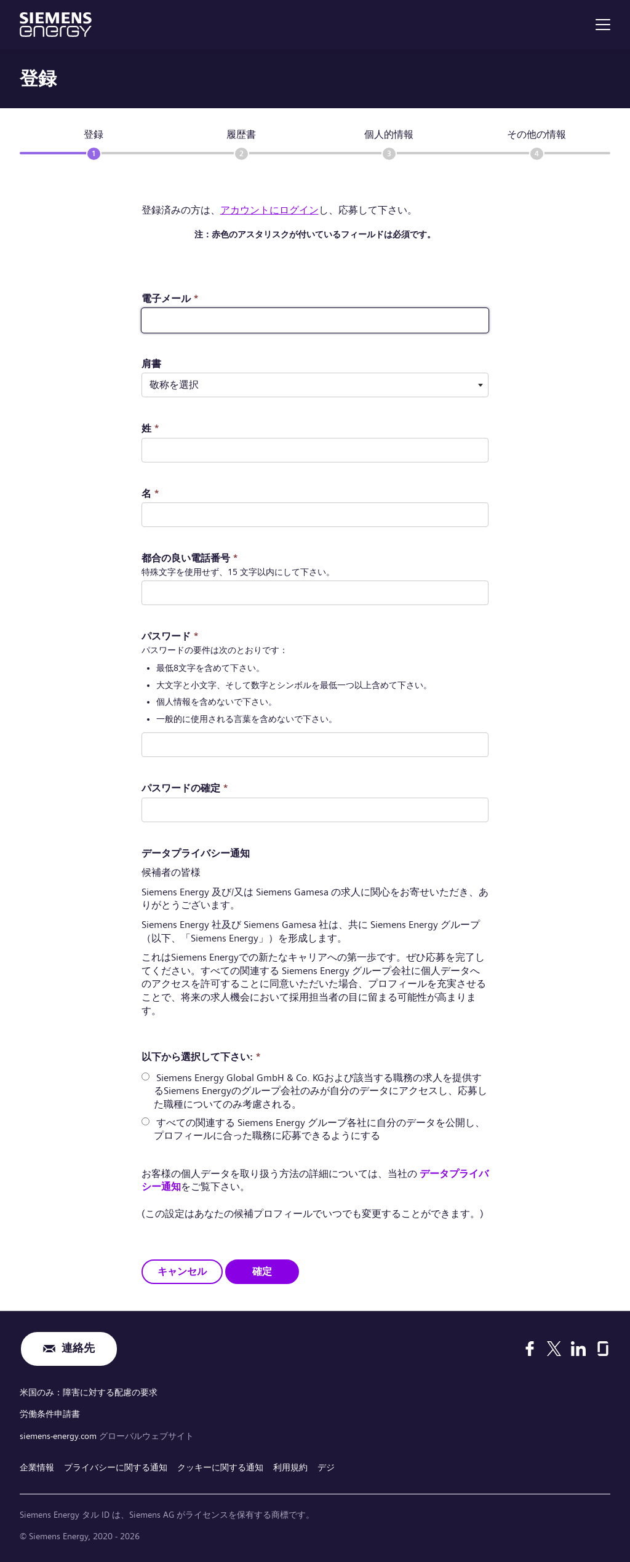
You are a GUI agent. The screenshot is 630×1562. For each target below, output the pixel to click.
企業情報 (37, 1467)
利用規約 (290, 1467)
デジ (326, 1467)
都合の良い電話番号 (190, 558)
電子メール (170, 298)
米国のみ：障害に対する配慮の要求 (89, 1392)
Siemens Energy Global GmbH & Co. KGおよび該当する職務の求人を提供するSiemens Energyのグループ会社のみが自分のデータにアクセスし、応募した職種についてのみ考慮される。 (320, 1091)
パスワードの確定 (185, 788)
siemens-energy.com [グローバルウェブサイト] (59, 1435)
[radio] (146, 1076)
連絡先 (78, 1348)
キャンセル (182, 1271)
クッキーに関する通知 (220, 1467)
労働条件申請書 (50, 1414)
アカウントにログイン (269, 210)
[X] (554, 1348)
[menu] (603, 24)
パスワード (170, 636)
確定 (262, 1271)
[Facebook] (529, 1348)
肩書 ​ (151, 364)
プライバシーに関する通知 (115, 1467)
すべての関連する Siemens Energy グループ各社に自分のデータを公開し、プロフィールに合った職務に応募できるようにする (319, 1128)
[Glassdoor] (603, 1348)
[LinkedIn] (578, 1348)
